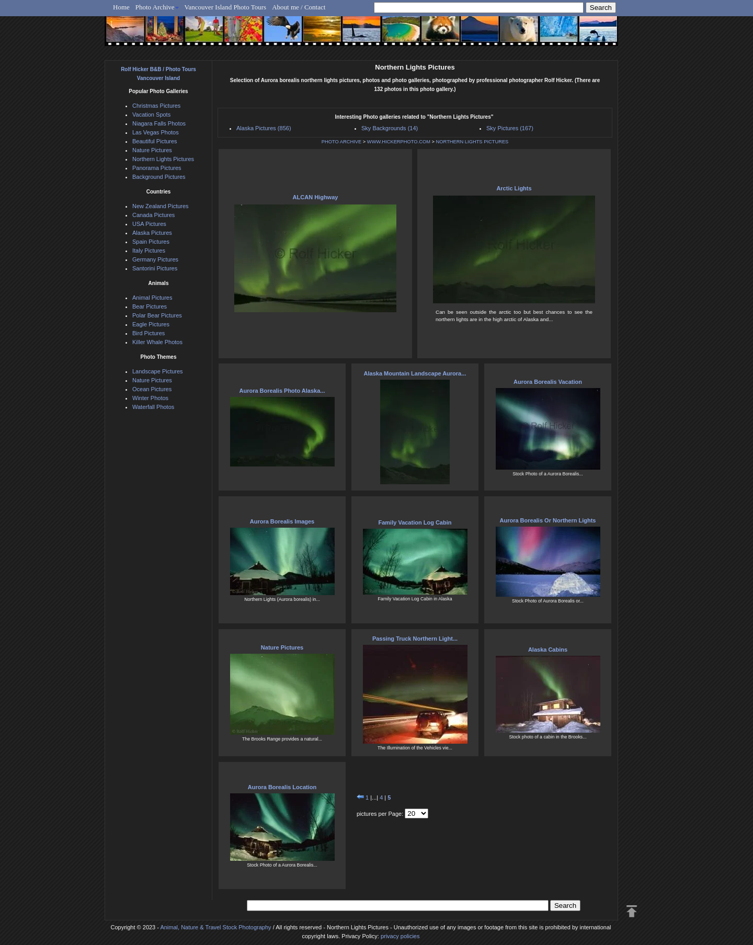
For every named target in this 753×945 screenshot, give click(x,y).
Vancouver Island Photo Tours (226, 7)
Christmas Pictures (156, 106)
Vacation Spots (151, 114)
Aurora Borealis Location (282, 787)
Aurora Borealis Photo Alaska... (282, 391)
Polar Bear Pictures (157, 315)
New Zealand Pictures (160, 206)
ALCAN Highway (315, 197)
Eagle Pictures (150, 324)
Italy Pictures (148, 250)
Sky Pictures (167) (509, 128)
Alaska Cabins (547, 649)
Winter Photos (150, 398)
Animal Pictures (152, 297)
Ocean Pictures (152, 389)
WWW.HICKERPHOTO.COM (398, 141)
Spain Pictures (150, 241)
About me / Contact (298, 7)
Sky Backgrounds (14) (389, 128)
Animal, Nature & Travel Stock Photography (215, 927)
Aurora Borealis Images (282, 521)
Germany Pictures (155, 259)
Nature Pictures (282, 647)
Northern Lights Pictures (163, 159)
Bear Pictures (149, 306)
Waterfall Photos (153, 407)
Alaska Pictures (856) (263, 128)
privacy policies (400, 936)
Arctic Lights (513, 188)
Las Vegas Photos (155, 132)
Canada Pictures (153, 215)
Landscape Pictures (157, 371)
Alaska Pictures (152, 233)
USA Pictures (149, 224)
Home (121, 7)
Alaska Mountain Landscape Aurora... (415, 373)
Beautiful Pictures (154, 141)
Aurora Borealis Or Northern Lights (548, 520)
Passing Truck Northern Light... (415, 638)
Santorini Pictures (154, 268)
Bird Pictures (148, 333)
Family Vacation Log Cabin (415, 522)
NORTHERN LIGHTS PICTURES (472, 141)
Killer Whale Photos (157, 342)
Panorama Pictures (156, 168)
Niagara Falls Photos (159, 123)
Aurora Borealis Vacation (548, 382)
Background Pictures (159, 177)
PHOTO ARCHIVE (342, 141)
